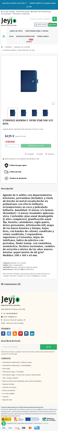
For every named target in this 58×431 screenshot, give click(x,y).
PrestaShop (44, 423)
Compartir (29, 154)
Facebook (3, 333)
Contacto (5, 397)
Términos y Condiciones (21, 14)
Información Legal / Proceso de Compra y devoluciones (21, 375)
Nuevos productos (8, 390)
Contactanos (6, 14)
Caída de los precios (9, 387)
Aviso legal (6, 369)
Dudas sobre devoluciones (41, 12)
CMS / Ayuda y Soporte (10, 378)
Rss (15, 333)
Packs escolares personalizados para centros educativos (21, 381)
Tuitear (39, 154)
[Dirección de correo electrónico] (20, 347)
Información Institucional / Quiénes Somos (17, 362)
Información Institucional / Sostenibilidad (16, 365)
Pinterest (50, 154)
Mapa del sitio (7, 400)
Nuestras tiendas (23, 12)
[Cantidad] (12, 145)
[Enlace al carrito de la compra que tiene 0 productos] (52, 25)
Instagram (26, 333)
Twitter (9, 333)
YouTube (20, 333)
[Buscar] (43, 19)
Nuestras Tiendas (8, 384)
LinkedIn (32, 333)
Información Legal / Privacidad (12, 372)
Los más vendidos (8, 12)
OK (48, 347)
